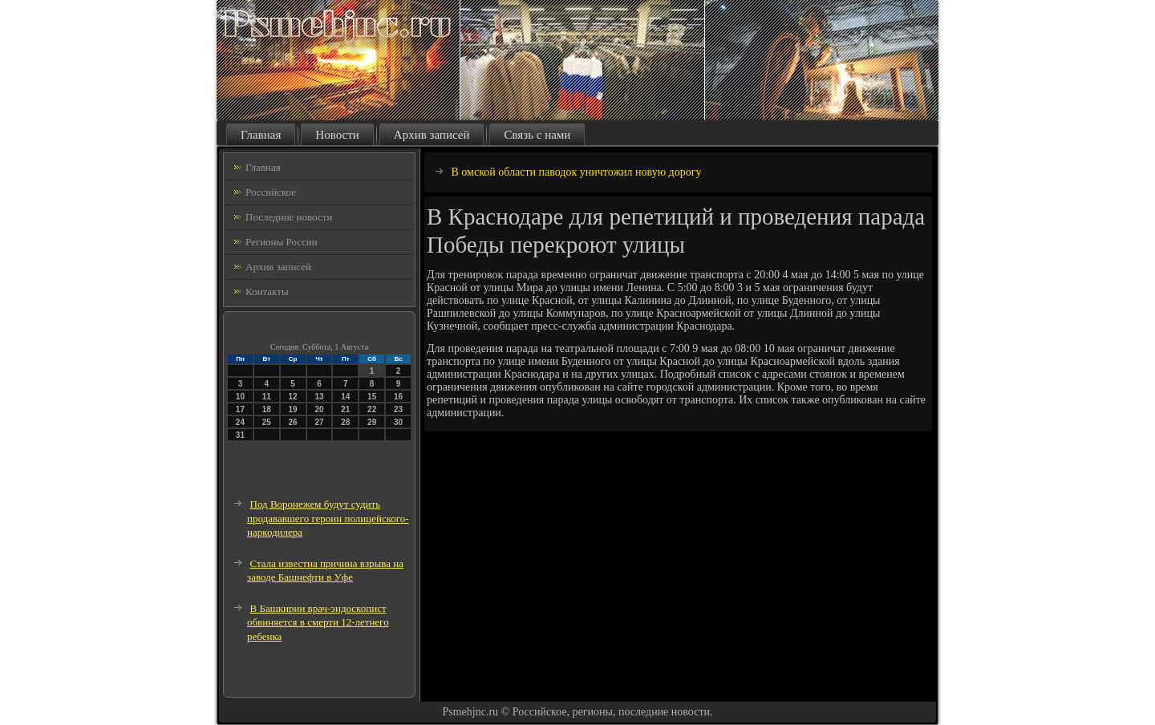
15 (371, 396)
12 (293, 396)
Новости (337, 134)
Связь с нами (537, 134)
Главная (261, 134)
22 (371, 409)
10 (240, 396)
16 (398, 396)
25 (266, 422)
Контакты (267, 292)
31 (240, 435)
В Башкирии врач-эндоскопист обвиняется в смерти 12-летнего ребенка (318, 622)
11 (266, 396)
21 (345, 409)
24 (240, 422)
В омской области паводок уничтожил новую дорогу (577, 172)
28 (345, 422)
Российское (270, 192)
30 (398, 422)
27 (318, 422)
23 (398, 409)
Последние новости (288, 217)
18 (266, 409)
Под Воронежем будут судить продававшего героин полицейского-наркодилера (328, 518)
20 (318, 409)
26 (293, 422)
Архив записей (432, 134)
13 (318, 396)
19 (293, 409)
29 (371, 422)
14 (345, 396)
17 (240, 409)
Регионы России (281, 242)
